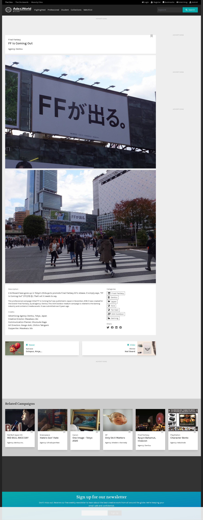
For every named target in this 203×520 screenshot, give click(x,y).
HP (106, 435)
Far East (113, 310)
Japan (112, 301)
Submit (193, 2)
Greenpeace (45, 435)
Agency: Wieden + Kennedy (116, 443)
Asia (111, 305)
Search (190, 10)
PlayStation (175, 435)
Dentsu (19, 49)
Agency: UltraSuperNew (49, 443)
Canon (75, 435)
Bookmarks (169, 2)
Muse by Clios (37, 2)
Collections (76, 10)
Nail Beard (130, 351)
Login (145, 2)
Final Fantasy (14, 39)
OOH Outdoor (116, 314)
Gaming (113, 318)
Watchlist (88, 10)
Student (65, 10)
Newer (30, 345)
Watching (181, 2)
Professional (53, 10)
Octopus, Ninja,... (34, 351)
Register (156, 2)
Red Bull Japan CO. (15, 435)
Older (131, 345)
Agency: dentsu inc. (15, 443)
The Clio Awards (21, 2)
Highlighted (40, 10)
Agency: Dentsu (144, 445)
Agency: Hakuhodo (178, 443)
